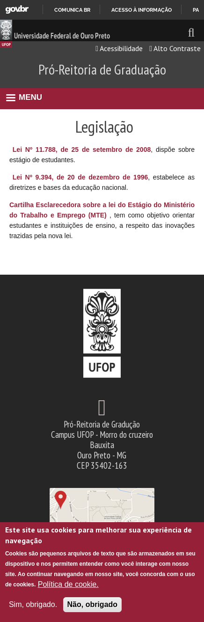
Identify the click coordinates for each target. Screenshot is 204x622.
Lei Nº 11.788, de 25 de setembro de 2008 (82, 149)
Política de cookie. (68, 584)
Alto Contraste (175, 48)
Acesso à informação (141, 10)
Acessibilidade (119, 48)
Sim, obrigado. (33, 604)
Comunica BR (72, 10)
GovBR (17, 9)
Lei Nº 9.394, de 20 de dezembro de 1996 (80, 177)
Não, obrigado (92, 604)
